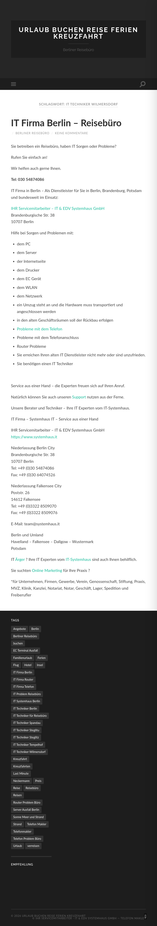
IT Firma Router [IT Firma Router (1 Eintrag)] (23, 679)
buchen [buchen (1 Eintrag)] (18, 643)
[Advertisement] (31, 885)
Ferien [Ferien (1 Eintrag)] (42, 658)
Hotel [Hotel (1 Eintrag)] (27, 665)
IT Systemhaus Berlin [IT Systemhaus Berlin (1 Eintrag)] (26, 701)
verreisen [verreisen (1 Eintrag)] (33, 846)
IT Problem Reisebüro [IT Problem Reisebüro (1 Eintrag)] (27, 694)
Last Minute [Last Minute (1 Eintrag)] (21, 773)
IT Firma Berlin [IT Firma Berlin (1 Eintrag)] (22, 672)
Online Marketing (47, 570)
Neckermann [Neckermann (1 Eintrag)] (21, 781)
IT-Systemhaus (78, 559)
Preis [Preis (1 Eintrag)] (38, 781)
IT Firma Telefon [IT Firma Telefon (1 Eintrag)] (23, 686)
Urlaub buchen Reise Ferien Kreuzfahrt (78, 33)
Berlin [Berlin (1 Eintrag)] (35, 629)
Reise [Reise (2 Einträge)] (16, 788)
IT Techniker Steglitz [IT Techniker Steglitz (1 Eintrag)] (26, 737)
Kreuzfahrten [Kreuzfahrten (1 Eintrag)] (21, 766)
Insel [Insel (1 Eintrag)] (40, 665)
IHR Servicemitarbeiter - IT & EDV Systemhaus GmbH (76, 918)
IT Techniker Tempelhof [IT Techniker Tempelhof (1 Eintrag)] (28, 744)
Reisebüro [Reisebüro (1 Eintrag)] (32, 788)
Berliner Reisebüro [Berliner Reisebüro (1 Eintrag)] (25, 636)
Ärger (20, 559)
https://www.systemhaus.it (34, 436)
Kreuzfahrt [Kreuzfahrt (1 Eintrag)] (20, 759)
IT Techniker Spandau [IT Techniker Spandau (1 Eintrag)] (26, 723)
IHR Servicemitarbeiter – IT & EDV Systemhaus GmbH (57, 208)
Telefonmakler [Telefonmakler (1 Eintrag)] (22, 831)
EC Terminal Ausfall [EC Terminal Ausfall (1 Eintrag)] (25, 650)
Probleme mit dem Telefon (39, 329)
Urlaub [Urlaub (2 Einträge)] (17, 846)
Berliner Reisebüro (32, 133)
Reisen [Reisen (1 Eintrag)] (17, 795)
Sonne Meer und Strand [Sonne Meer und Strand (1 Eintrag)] (28, 817)
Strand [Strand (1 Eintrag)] (17, 824)
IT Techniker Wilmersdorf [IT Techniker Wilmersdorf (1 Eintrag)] (29, 752)
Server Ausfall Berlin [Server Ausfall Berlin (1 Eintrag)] (26, 809)
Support (79, 397)
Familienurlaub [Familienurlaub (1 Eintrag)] (22, 658)
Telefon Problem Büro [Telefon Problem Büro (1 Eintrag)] (27, 838)
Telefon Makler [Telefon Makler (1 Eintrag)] (36, 824)
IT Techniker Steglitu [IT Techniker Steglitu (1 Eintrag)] (26, 730)
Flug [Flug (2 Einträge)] (16, 665)
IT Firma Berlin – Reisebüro (66, 122)
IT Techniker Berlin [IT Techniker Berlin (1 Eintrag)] (25, 708)
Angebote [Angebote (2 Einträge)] (19, 629)
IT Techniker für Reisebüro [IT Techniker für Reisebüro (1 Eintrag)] (30, 715)
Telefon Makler (133, 918)
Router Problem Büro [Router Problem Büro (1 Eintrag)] (26, 802)
